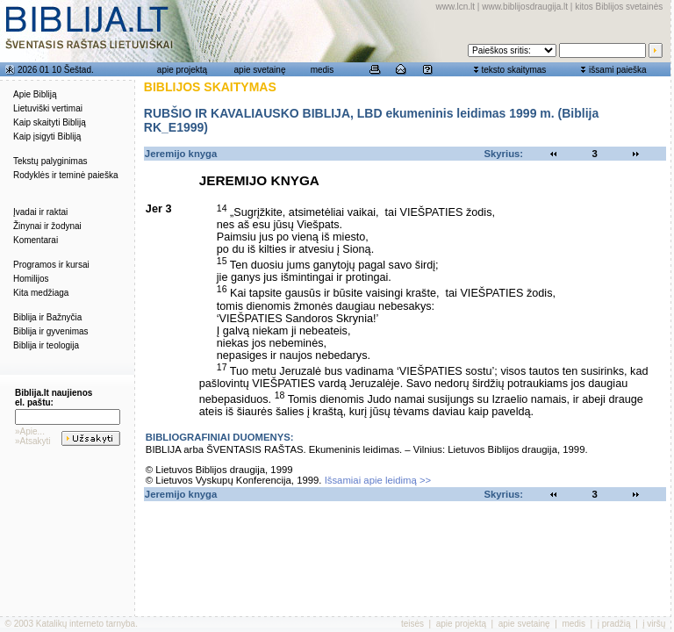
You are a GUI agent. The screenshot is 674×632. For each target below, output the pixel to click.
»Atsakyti (33, 441)
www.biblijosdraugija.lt (525, 6)
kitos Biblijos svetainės (619, 6)
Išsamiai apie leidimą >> (378, 480)
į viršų (653, 623)
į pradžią (614, 623)
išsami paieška (618, 70)
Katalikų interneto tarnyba (85, 623)
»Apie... (30, 431)
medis (322, 70)
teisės (412, 623)
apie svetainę (260, 70)
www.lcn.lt (455, 6)
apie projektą (182, 70)
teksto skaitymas (513, 70)
